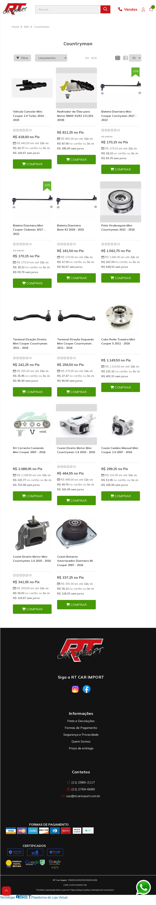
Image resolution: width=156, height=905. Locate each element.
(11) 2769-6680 (81, 789)
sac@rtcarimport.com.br (81, 796)
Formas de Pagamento (81, 728)
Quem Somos (81, 741)
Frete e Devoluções (81, 721)
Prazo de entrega (81, 748)
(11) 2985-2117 (81, 782)
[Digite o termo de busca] (68, 9)
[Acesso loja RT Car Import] (143, 9)
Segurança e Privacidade (81, 734)
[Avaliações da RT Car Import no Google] (55, 864)
